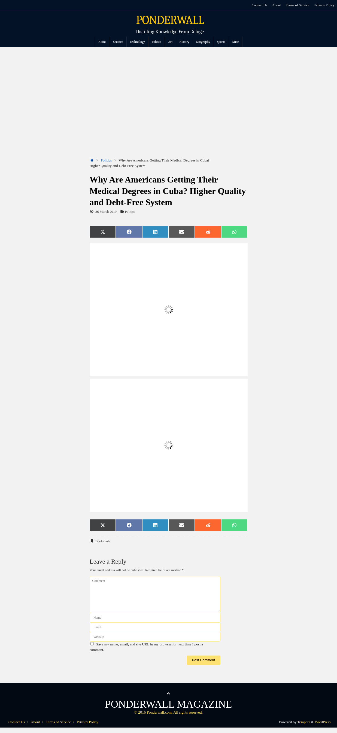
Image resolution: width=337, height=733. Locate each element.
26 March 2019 (106, 212)
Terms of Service (297, 5)
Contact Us (259, 5)
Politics (106, 160)
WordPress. (323, 722)
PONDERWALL (170, 20)
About (276, 5)
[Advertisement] (168, 88)
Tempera (303, 722)
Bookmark (102, 541)
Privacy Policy (324, 5)
